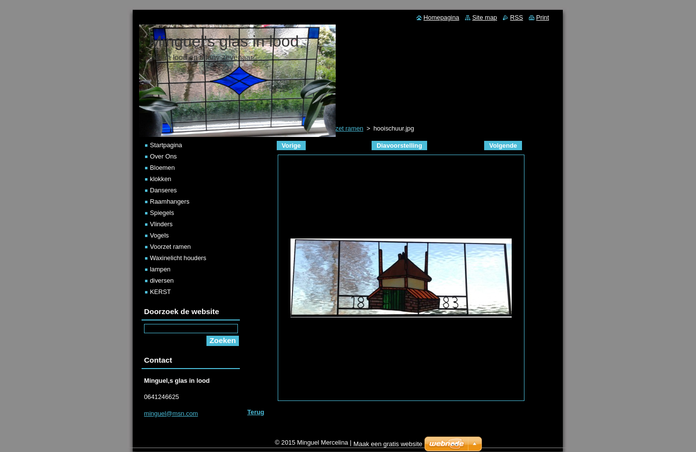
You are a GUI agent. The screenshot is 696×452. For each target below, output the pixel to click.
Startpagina (166, 145)
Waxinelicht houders (178, 258)
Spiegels (162, 212)
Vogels (159, 235)
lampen (160, 269)
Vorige (291, 145)
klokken (160, 179)
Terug (255, 412)
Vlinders (161, 224)
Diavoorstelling (399, 145)
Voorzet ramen (170, 246)
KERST (160, 291)
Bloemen (162, 167)
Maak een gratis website (387, 446)
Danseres (163, 190)
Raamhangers (169, 201)
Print (542, 17)
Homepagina (442, 17)
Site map (484, 17)
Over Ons (163, 156)
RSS (516, 17)
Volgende (503, 145)
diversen (162, 280)
